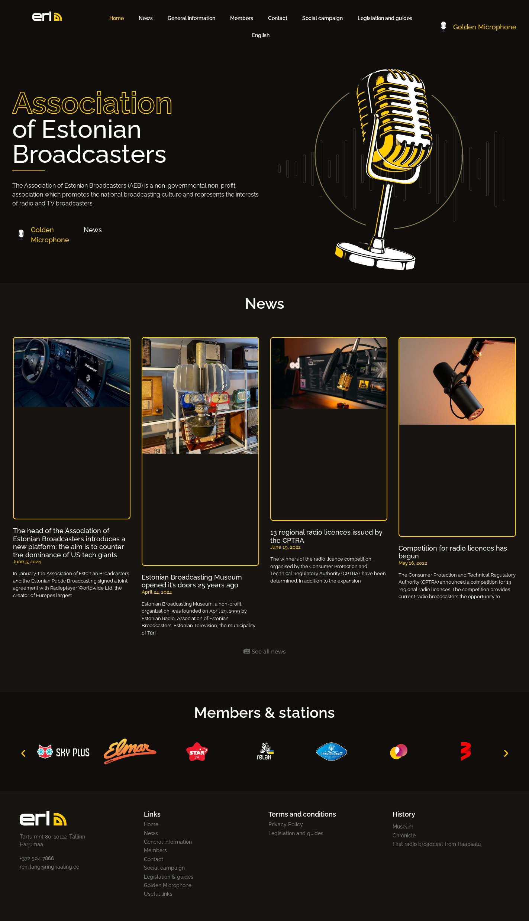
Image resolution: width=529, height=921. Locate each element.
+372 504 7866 (37, 858)
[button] (23, 753)
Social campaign (322, 18)
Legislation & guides (168, 877)
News (146, 18)
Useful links (158, 894)
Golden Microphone (167, 885)
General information (191, 18)
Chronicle (404, 836)
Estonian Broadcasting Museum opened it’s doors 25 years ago (192, 581)
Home (116, 18)
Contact (277, 18)
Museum (403, 827)
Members (241, 18)
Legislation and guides (385, 18)
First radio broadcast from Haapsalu (437, 844)
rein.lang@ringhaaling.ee (49, 867)
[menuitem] (261, 35)
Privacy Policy (285, 824)
